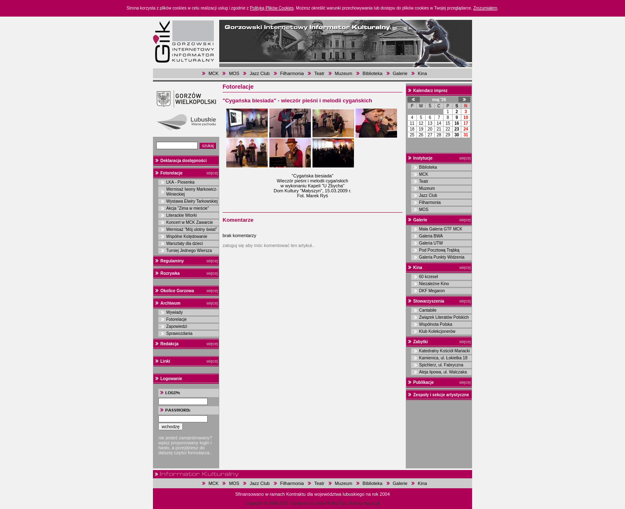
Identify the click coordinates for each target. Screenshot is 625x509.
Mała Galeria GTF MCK (440, 229)
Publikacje (423, 382)
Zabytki (420, 341)
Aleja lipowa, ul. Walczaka (443, 372)
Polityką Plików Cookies (272, 8)
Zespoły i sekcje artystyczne (441, 395)
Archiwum (170, 303)
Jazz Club (259, 73)
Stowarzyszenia (428, 301)
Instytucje (423, 158)
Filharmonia (292, 73)
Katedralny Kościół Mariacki (444, 351)
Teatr (319, 73)
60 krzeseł (428, 276)
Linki (165, 361)
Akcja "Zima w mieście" (187, 208)
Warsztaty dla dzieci (184, 243)
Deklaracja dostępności (183, 160)
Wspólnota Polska (435, 324)
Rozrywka (170, 273)
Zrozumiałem (485, 8)
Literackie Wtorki (181, 215)
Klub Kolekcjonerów (437, 331)
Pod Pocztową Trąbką (439, 250)
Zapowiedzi (176, 326)
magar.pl (371, 503)
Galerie (400, 73)
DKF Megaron (432, 290)
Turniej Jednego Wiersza (189, 250)
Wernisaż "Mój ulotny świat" (191, 229)
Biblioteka (373, 73)
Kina (422, 73)
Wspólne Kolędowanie (186, 236)
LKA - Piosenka (180, 182)
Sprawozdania (179, 333)
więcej (212, 173)
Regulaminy (172, 261)
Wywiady (174, 312)
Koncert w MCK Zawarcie (189, 222)
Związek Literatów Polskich (444, 317)
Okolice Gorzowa (177, 290)
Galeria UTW (431, 243)
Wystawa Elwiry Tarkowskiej (192, 201)
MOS (234, 73)
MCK (213, 73)
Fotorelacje (171, 173)
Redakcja (169, 344)
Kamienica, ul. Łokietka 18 (443, 358)
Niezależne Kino (434, 283)
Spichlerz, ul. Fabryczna (441, 365)
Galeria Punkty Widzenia (442, 257)
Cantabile (427, 310)
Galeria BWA (431, 236)
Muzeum (343, 73)
